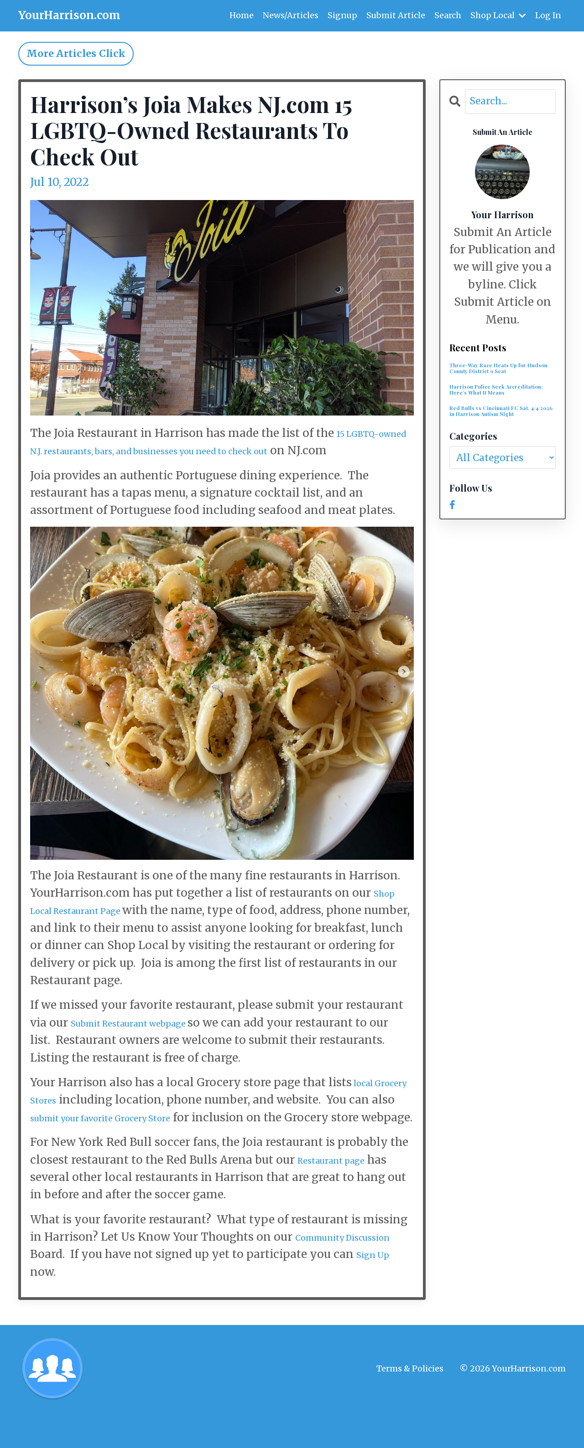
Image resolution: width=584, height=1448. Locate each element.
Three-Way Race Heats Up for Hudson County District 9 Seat (502, 373)
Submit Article (395, 15)
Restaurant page (342, 1195)
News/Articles (289, 15)
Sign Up (75, 1307)
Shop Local (498, 15)
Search (447, 15)
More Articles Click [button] (75, 53)
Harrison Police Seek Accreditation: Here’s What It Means (499, 404)
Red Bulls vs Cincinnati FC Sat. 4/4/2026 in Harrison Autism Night (502, 439)
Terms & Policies (409, 1403)
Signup (341, 15)
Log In (548, 15)
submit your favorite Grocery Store (174, 1135)
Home (240, 15)
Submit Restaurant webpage (150, 1040)
